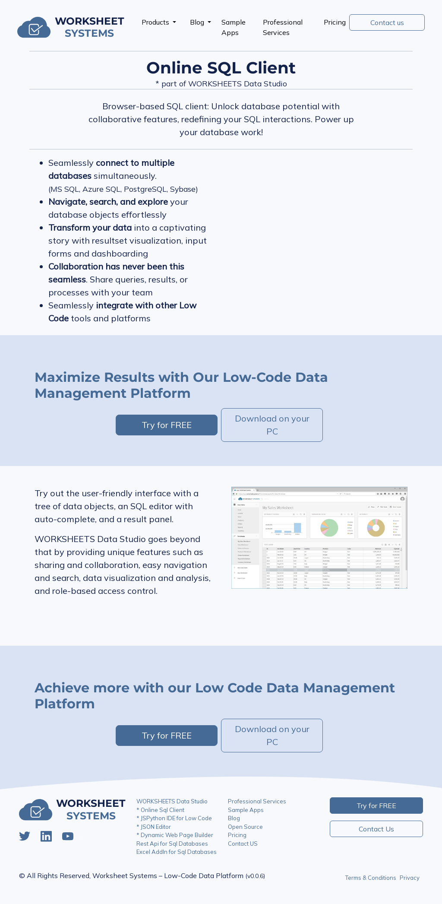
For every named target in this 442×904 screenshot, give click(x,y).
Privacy (410, 877)
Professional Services (257, 801)
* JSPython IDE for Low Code (174, 818)
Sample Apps (246, 809)
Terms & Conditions (370, 877)
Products (156, 22)
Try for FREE (167, 424)
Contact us (387, 22)
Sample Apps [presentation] (233, 27)
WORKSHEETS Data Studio (172, 801)
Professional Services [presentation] (283, 27)
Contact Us (376, 829)
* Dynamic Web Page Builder (174, 834)
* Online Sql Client (160, 809)
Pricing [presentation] (335, 22)
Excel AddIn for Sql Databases (176, 851)
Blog (198, 22)
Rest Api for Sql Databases (172, 843)
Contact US (243, 843)
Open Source (245, 826)
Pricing (237, 834)
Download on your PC (272, 425)
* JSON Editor (153, 826)
